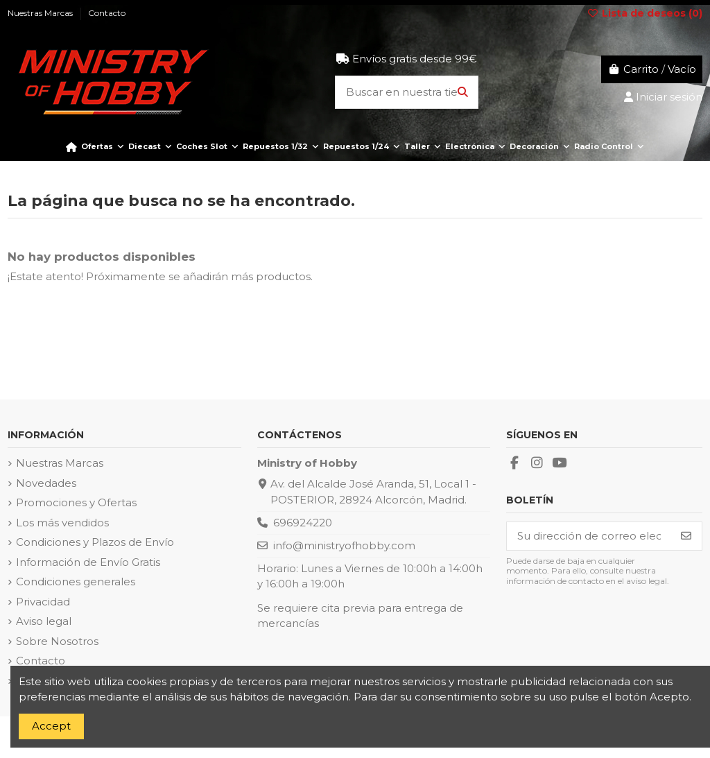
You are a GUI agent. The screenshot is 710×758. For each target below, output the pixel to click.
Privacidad (43, 601)
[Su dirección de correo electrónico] (589, 536)
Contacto (40, 660)
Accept (51, 725)
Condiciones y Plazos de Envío (95, 542)
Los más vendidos (62, 522)
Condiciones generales (75, 581)
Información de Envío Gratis (88, 562)
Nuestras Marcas (59, 463)
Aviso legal (43, 621)
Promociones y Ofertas (76, 502)
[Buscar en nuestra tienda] (462, 93)
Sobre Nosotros (57, 641)
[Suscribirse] (686, 536)
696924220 (302, 522)
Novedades (46, 483)
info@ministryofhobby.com (344, 545)
